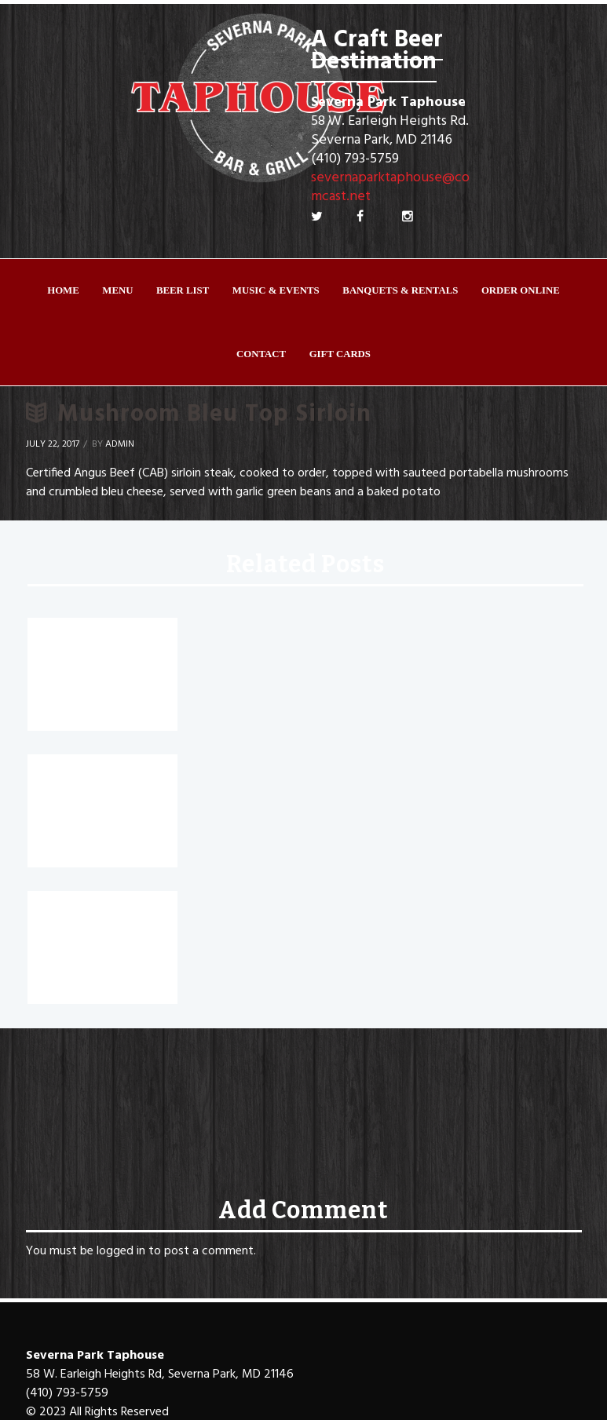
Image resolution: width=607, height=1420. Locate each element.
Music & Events (276, 290)
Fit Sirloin (65, 914)
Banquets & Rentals (400, 290)
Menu (117, 290)
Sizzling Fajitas (86, 777)
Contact (261, 354)
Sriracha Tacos (85, 641)
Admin (119, 444)
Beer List (182, 290)
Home (63, 290)
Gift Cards (340, 354)
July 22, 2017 (52, 444)
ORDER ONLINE (520, 290)
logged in (121, 1251)
